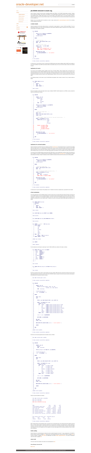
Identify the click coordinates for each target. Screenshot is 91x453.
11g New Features (22, 14)
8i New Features (21, 19)
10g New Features (21, 16)
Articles (17, 12)
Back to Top (33, 446)
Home (17, 10)
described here (55, 146)
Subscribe (18, 27)
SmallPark (55, 450)
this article (44, 435)
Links (17, 25)
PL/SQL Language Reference (61, 435)
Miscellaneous (21, 21)
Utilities (17, 23)
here (44, 434)
